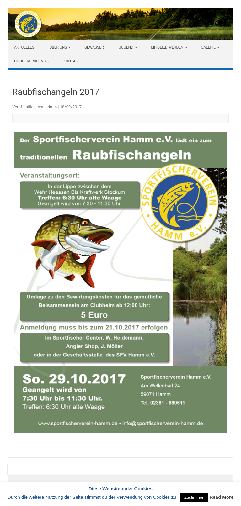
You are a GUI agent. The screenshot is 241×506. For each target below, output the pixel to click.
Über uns (58, 47)
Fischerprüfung (30, 61)
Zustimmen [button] (194, 497)
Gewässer (94, 47)
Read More (221, 497)
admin (51, 106)
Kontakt (71, 61)
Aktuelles (24, 47)
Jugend (126, 47)
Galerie (208, 47)
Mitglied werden (167, 47)
